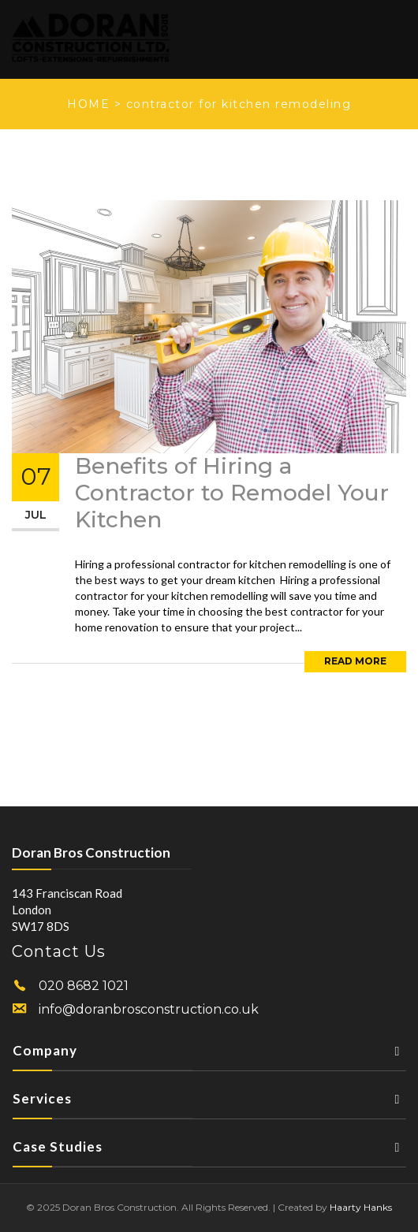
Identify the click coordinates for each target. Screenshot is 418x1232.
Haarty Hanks (361, 1207)
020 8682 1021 (84, 985)
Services (209, 1103)
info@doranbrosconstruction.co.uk (149, 1009)
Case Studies (209, 1151)
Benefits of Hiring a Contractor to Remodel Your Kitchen (232, 492)
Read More (355, 661)
